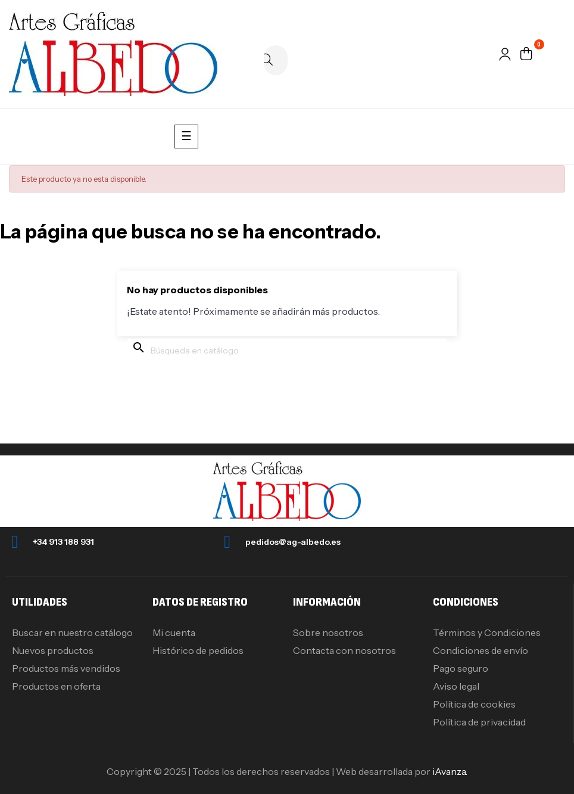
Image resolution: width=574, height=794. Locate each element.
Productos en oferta (56, 686)
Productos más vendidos (66, 668)
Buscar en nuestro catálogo (72, 632)
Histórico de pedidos (198, 650)
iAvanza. (449, 771)
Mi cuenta (173, 632)
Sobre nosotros (328, 632)
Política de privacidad (479, 722)
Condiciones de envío (480, 650)
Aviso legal (456, 686)
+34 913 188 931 (63, 541)
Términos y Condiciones (487, 632)
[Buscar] (276, 60)
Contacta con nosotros (344, 650)
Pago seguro (460, 668)
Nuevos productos (52, 650)
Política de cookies (474, 704)
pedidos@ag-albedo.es (293, 541)
